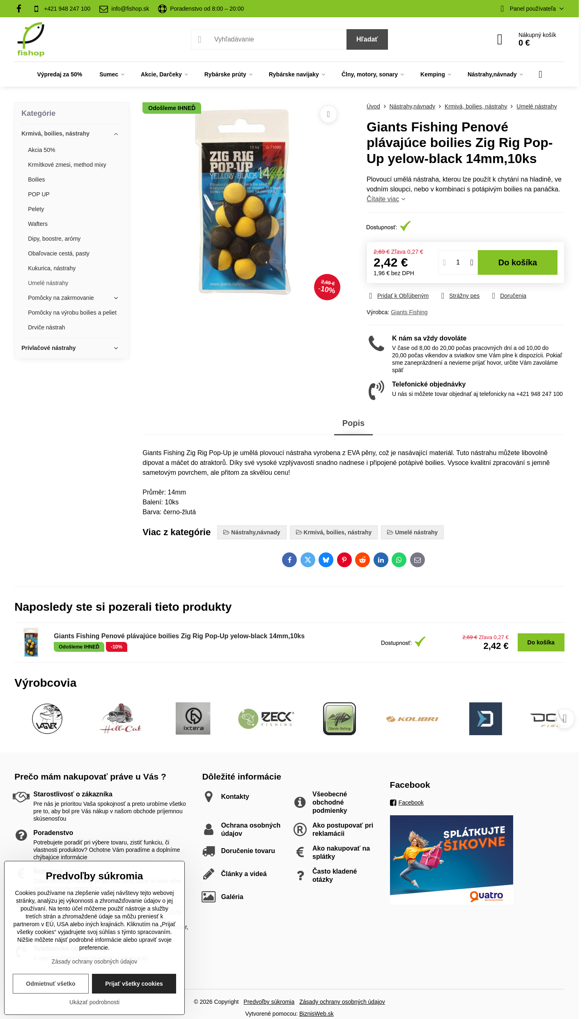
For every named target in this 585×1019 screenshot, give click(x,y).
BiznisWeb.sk (316, 1013)
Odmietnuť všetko (50, 983)
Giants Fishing (409, 312)
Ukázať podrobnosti (94, 1002)
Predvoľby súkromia (268, 1001)
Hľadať (367, 39)
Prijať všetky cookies (134, 983)
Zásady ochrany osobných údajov (342, 1001)
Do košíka (517, 262)
